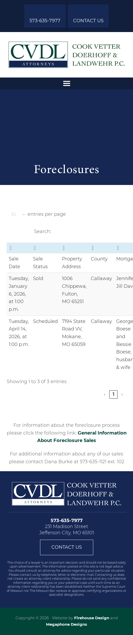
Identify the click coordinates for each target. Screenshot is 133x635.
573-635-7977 (44, 21)
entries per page (47, 214)
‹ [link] (104, 394)
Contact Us (88, 21)
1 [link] (113, 394)
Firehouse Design (91, 617)
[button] (10, 248)
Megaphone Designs (66, 624)
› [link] (122, 394)
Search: (42, 231)
